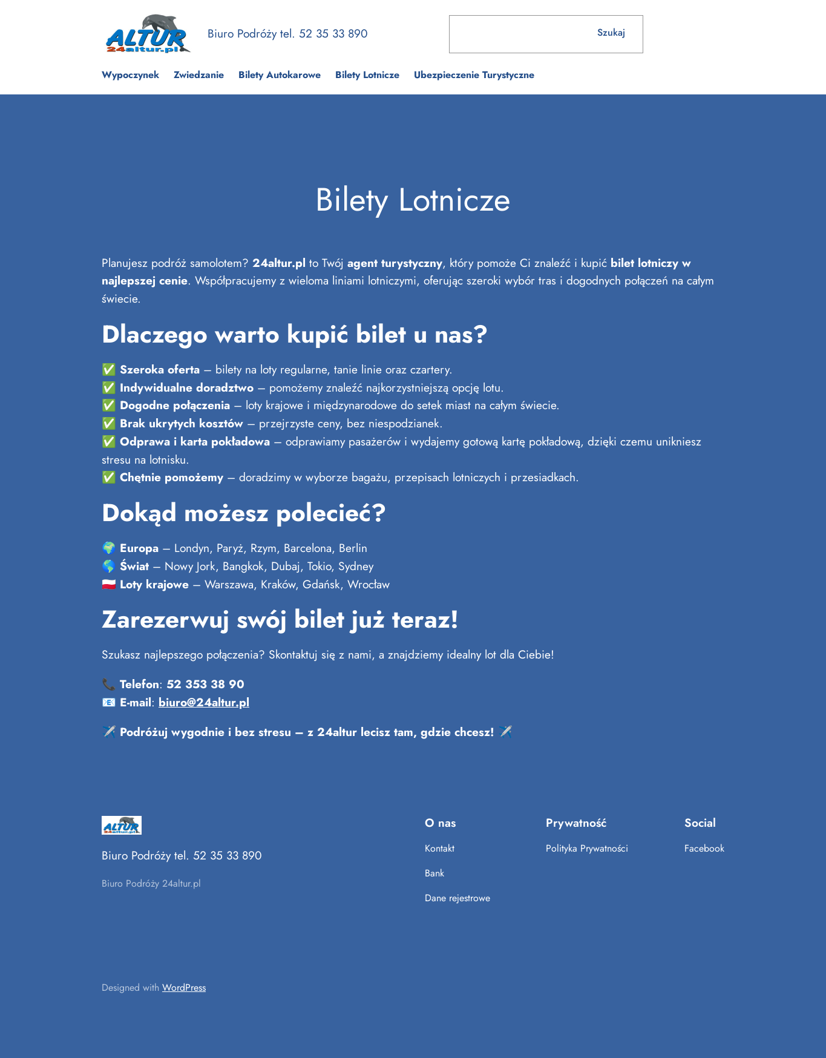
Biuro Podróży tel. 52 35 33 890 (288, 33)
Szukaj (611, 32)
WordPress (184, 987)
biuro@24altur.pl (204, 702)
